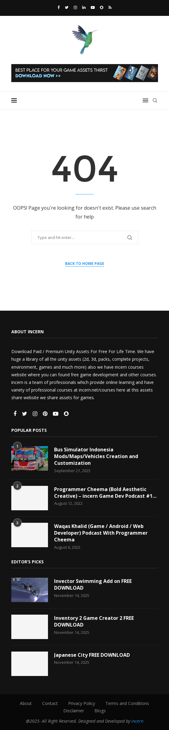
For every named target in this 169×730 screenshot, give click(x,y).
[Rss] (110, 7)
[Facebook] (58, 7)
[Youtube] (93, 7)
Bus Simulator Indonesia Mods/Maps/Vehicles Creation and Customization (96, 456)
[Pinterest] (46, 414)
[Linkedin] (84, 7)
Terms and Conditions (127, 703)
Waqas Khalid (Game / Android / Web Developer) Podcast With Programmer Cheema (101, 533)
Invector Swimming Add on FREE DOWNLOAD (93, 584)
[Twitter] (66, 7)
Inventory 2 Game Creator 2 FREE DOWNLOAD (94, 621)
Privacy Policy (81, 703)
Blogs (100, 711)
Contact (50, 703)
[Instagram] (75, 7)
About (26, 703)
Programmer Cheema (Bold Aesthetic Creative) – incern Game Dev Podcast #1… (105, 492)
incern (137, 721)
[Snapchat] (101, 7)
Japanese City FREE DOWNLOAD (92, 655)
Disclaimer (73, 711)
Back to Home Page (84, 263)
